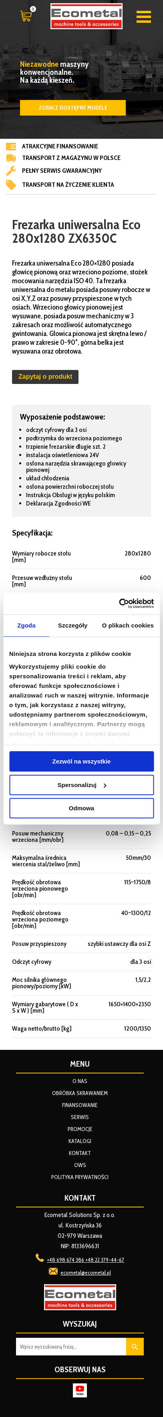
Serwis (80, 1117)
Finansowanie (80, 1105)
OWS (80, 1165)
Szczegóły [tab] (72, 625)
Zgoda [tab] (26, 625)
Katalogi (79, 1141)
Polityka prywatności (80, 1177)
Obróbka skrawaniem (80, 1093)
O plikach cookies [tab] (128, 625)
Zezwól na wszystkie (81, 761)
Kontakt (80, 1153)
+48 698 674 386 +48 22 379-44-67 (85, 1260)
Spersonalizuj (81, 784)
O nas (79, 1081)
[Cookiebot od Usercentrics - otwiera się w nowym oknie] (119, 603)
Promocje (80, 1129)
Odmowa (81, 808)
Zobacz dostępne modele (73, 107)
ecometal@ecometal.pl (85, 1273)
